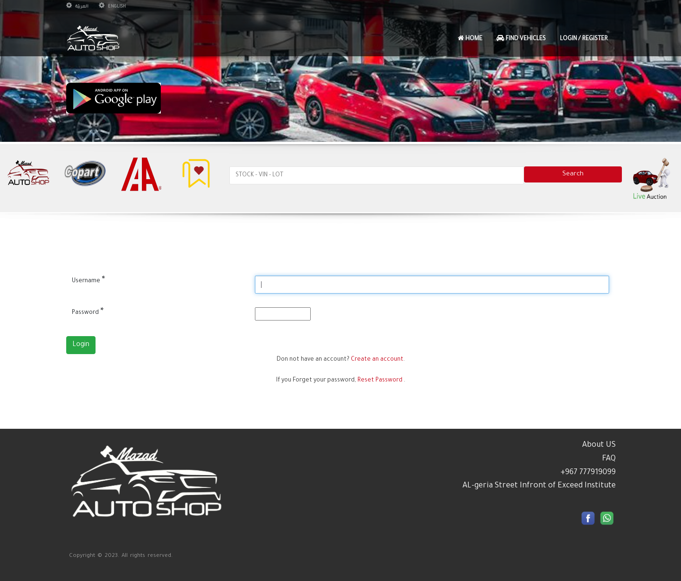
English (112, 7)
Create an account (377, 359)
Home (470, 39)
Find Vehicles (521, 39)
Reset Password (380, 380)
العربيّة (77, 7)
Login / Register (584, 39)
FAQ (609, 459)
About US (599, 445)
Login (80, 345)
